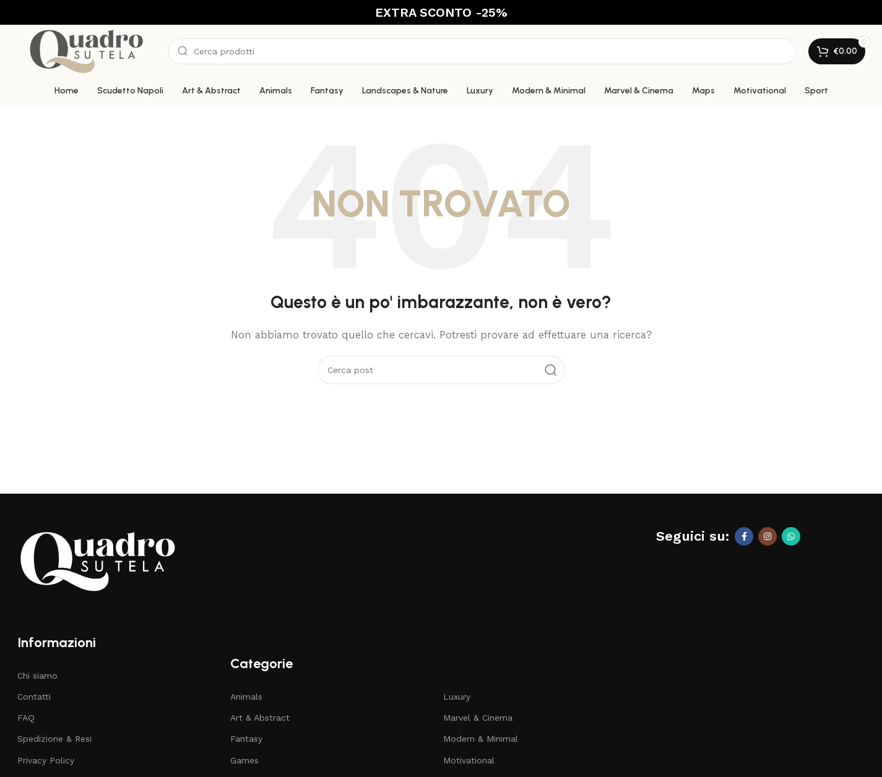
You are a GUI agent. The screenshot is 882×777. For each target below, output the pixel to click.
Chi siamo (37, 675)
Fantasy (246, 739)
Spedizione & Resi (54, 739)
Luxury (456, 697)
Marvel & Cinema (477, 718)
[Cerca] (482, 51)
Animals (246, 697)
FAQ (26, 718)
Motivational (469, 760)
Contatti (34, 697)
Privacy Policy (45, 760)
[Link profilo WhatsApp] (791, 536)
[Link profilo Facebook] (744, 536)
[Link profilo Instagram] (767, 536)
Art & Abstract (260, 718)
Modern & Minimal (480, 739)
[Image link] (97, 559)
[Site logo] (86, 50)
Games (244, 760)
